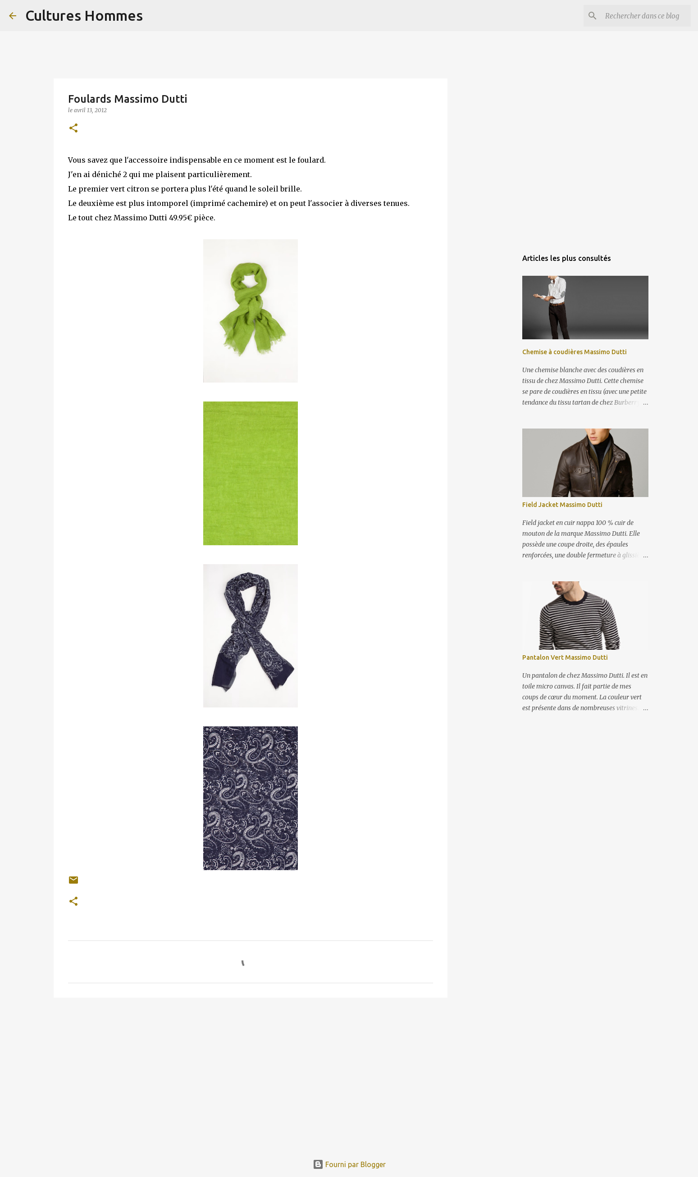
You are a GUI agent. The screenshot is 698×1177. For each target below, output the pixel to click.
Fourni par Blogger (349, 1164)
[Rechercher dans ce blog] (643, 16)
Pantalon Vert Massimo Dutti (565, 657)
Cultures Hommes (84, 15)
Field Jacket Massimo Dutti (562, 504)
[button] (73, 129)
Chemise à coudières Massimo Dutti (574, 352)
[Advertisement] (250, 1074)
